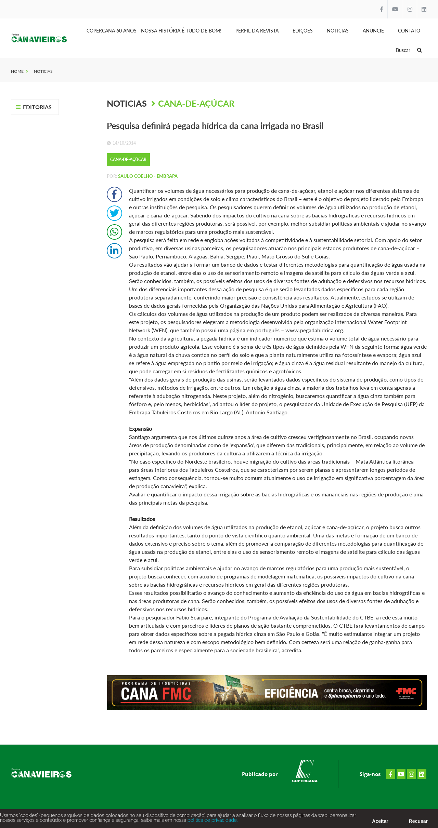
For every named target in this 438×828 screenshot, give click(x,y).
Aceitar (380, 823)
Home (17, 71)
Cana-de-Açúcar (196, 103)
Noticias (338, 31)
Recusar (418, 823)
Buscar (409, 50)
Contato (409, 31)
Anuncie (373, 31)
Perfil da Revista (257, 31)
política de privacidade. (211, 822)
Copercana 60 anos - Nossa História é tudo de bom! (154, 31)
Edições (303, 31)
